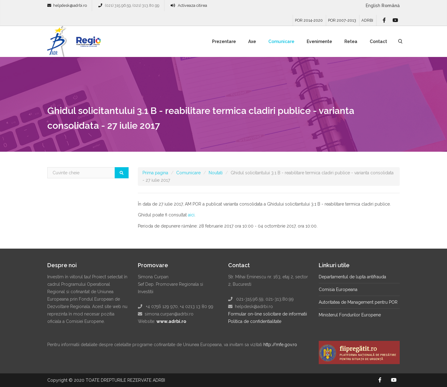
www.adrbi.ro (171, 321)
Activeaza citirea (192, 5)
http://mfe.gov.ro (280, 344)
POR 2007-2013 (342, 20)
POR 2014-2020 (309, 20)
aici (191, 214)
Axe (252, 41)
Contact (378, 41)
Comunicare (281, 41)
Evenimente (319, 41)
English (373, 5)
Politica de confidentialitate (254, 321)
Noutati (216, 172)
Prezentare (224, 41)
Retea (350, 41)
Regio (87, 43)
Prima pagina (155, 172)
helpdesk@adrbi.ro (70, 5)
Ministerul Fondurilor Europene (350, 314)
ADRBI (367, 20)
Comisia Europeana (338, 289)
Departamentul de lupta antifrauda (352, 276)
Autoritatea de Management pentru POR (358, 302)
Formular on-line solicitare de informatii (267, 313)
